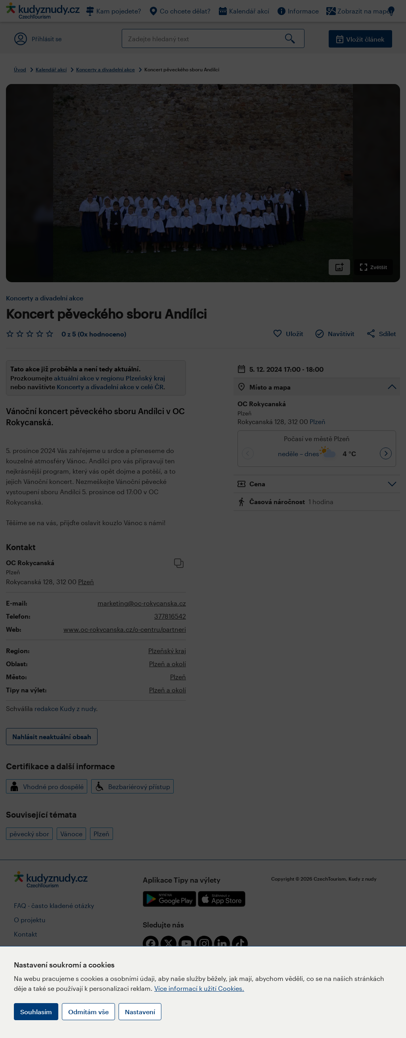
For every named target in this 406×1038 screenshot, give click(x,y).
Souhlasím (36, 1011)
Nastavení (140, 1011)
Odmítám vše (88, 1011)
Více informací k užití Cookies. (199, 988)
